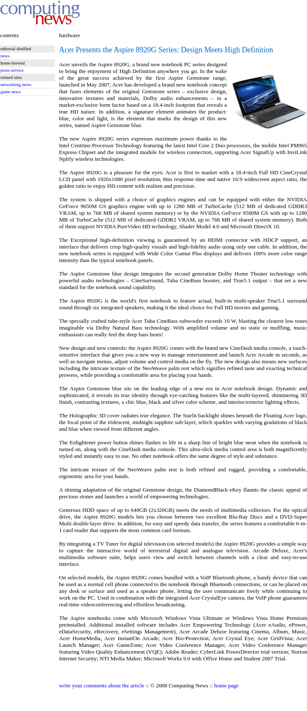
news (5, 56)
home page (226, 685)
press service (12, 70)
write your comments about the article (101, 685)
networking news (15, 84)
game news (10, 91)
